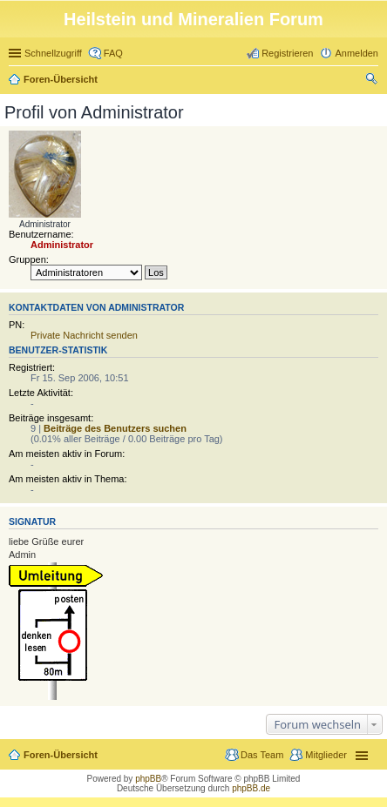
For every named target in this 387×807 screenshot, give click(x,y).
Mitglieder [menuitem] (326, 755)
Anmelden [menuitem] (356, 53)
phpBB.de (251, 788)
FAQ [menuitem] (113, 53)
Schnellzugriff (53, 53)
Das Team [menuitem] (262, 755)
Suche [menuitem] (373, 81)
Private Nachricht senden (84, 335)
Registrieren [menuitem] (287, 53)
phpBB (148, 778)
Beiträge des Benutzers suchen (115, 428)
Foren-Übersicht (61, 79)
